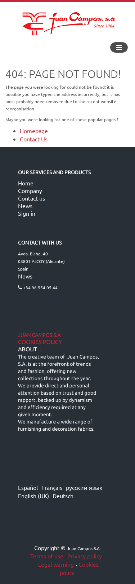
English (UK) (33, 495)
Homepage (34, 130)
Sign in (26, 213)
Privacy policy (84, 555)
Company (30, 190)
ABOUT (27, 349)
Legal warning (55, 564)
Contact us (31, 198)
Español (28, 487)
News (25, 205)
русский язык (84, 487)
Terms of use (46, 555)
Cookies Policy (40, 342)
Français (51, 487)
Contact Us (34, 138)
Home (25, 182)
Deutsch (63, 495)
